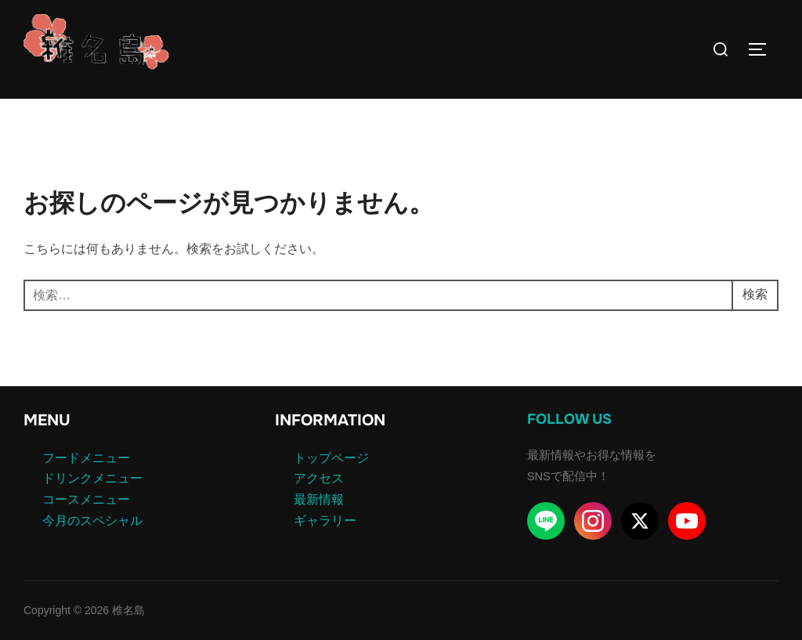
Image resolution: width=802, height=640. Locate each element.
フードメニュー (86, 458)
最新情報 (319, 499)
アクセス (319, 478)
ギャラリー (325, 520)
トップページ (331, 458)
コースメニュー (86, 499)
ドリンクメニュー (92, 478)
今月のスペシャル (92, 520)
